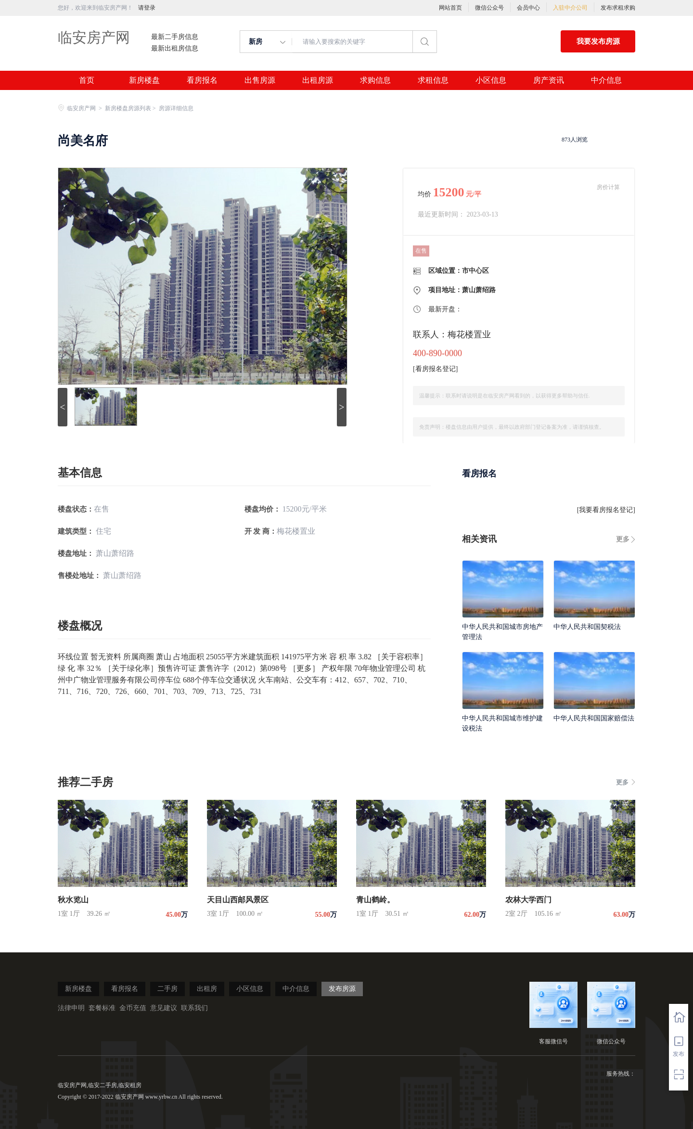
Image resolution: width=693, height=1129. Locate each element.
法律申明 (71, 1008)
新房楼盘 (144, 80)
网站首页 (450, 7)
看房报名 (202, 80)
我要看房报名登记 (606, 509)
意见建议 (163, 1008)
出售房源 (260, 80)
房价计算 (608, 187)
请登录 (146, 7)
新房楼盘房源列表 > (131, 108)
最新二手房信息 (174, 37)
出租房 (207, 988)
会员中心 (528, 7)
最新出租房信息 (174, 48)
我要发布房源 (598, 41)
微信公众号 (489, 7)
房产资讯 (549, 80)
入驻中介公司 (570, 7)
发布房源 (342, 988)
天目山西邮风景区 (238, 900)
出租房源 (317, 80)
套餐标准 (102, 1008)
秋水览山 (73, 900)
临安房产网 (94, 37)
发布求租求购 (618, 7)
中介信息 (606, 80)
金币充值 (132, 1008)
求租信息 (433, 80)
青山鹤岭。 (375, 900)
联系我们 (194, 1008)
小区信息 (491, 80)
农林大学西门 (528, 900)
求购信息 (375, 80)
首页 (87, 80)
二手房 (167, 988)
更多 (622, 539)
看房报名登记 (435, 368)
